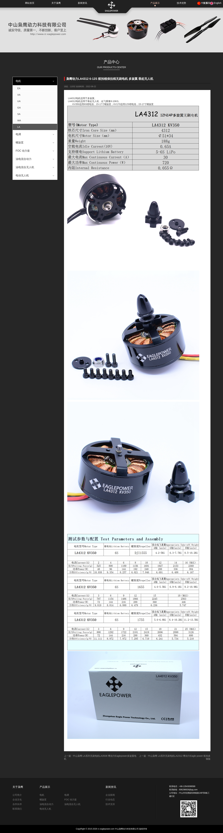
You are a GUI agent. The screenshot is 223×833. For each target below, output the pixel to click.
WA (19, 120)
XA (18, 94)
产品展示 (155, 3)
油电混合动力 (24, 159)
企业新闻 (110, 795)
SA (18, 114)
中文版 (204, 3)
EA (18, 88)
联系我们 (17, 808)
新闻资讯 (82, 3)
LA (18, 127)
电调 (18, 134)
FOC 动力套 (23, 150)
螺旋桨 (20, 142)
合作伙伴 (17, 804)
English (217, 3)
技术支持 (110, 804)
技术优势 (181, 3)
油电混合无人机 (25, 167)
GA (19, 107)
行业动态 (110, 799)
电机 (18, 81)
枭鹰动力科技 (111, 6)
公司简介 (17, 795)
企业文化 (17, 799)
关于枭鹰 (56, 3)
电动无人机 (22, 175)
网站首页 (29, 3)
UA (18, 101)
